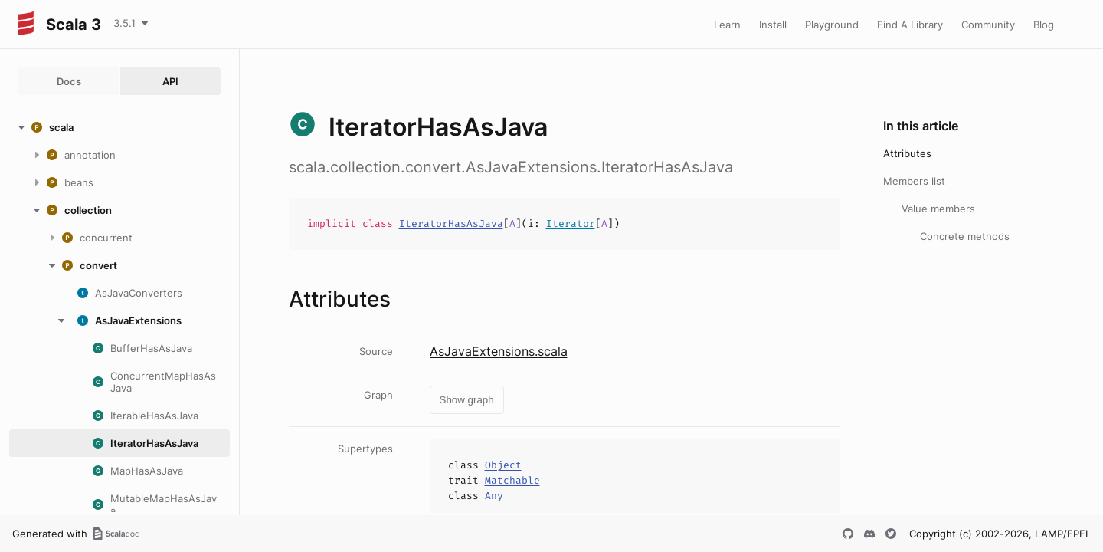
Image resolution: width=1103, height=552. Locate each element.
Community (988, 24)
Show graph (467, 400)
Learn (727, 24)
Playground (832, 24)
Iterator (570, 223)
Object (503, 465)
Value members (938, 208)
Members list (914, 181)
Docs (69, 81)
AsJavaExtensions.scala (499, 351)
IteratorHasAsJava (451, 223)
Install (773, 24)
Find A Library (910, 24)
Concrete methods (965, 236)
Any (494, 495)
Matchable (512, 480)
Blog (1043, 24)
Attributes (907, 153)
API (170, 81)
